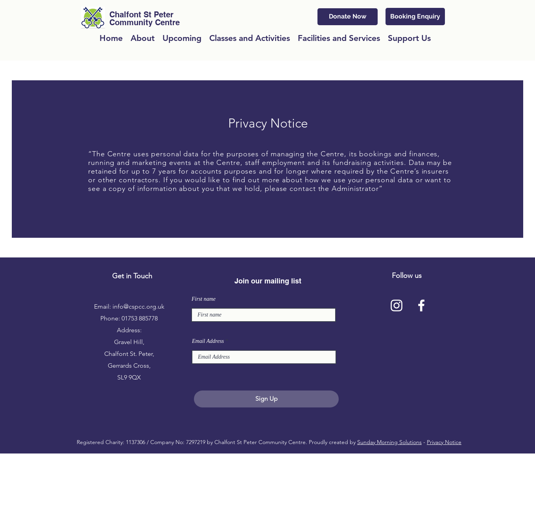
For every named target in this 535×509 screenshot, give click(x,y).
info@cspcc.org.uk (138, 306)
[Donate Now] (347, 16)
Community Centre (144, 22)
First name (204, 299)
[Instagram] (396, 305)
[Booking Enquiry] (415, 16)
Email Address (208, 341)
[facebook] (421, 305)
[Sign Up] (266, 399)
